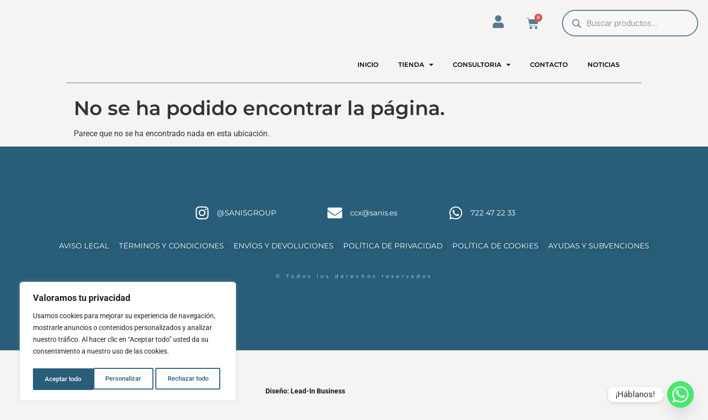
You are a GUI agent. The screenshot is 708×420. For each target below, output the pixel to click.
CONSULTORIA (481, 73)
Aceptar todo (193, 379)
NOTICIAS (604, 73)
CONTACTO (549, 73)
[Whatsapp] (680, 394)
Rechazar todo (127, 379)
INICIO (368, 73)
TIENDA (415, 73)
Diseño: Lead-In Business (305, 409)
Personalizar (62, 379)
